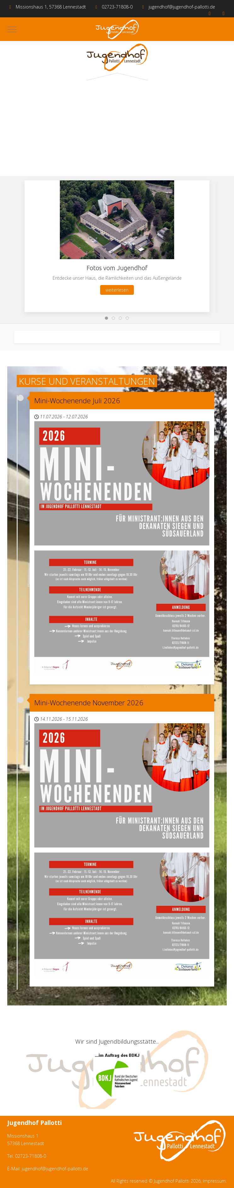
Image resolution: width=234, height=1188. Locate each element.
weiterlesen (117, 290)
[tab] (106, 318)
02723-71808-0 (117, 7)
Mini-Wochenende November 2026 (88, 703)
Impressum (214, 1181)
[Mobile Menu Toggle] (12, 29)
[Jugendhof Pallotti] (117, 29)
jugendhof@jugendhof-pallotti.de (182, 7)
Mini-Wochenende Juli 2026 (77, 400)
